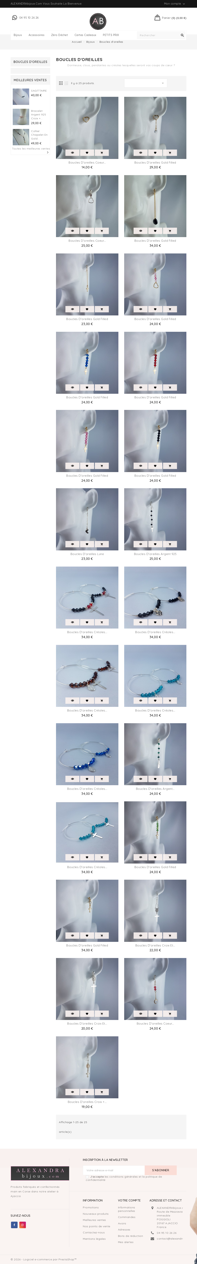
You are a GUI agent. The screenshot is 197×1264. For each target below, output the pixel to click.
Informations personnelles (126, 1209)
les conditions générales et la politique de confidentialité (124, 1178)
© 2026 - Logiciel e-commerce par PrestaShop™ (44, 1259)
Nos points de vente (96, 1226)
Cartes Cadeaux (85, 35)
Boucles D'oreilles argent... (155, 789)
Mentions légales (94, 1239)
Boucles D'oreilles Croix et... (155, 945)
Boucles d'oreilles (30, 62)
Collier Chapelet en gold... (39, 134)
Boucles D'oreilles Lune (87, 554)
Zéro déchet (59, 35)
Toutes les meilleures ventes (31, 151)
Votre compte (129, 1200)
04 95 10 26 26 (166, 1233)
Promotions (91, 1207)
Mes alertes (126, 1242)
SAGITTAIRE (39, 90)
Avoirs (122, 1223)
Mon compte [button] (175, 4)
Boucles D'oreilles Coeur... (155, 1023)
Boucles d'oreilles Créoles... (87, 632)
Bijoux (18, 35)
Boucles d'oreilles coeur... (87, 162)
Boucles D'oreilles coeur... (87, 240)
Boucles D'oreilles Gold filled (87, 945)
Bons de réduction (130, 1236)
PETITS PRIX (111, 35)
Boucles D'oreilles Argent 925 (155, 554)
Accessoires (37, 35)
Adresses (124, 1229)
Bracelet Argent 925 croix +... (38, 114)
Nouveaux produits (96, 1214)
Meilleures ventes (94, 1220)
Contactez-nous (94, 1232)
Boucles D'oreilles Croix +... (87, 1102)
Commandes (127, 1217)
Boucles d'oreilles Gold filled (155, 162)
